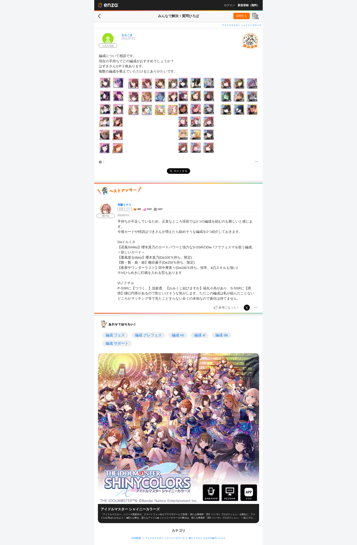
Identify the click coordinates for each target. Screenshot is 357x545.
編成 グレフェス (148, 335)
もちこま (127, 35)
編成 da (221, 335)
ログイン (229, 5)
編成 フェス (115, 335)
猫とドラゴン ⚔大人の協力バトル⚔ (207, 538)
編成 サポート (117, 343)
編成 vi (199, 335)
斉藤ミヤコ (124, 204)
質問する (241, 16)
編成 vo (178, 335)
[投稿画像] (138, 116)
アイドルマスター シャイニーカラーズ (241, 25)
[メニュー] (256, 162)
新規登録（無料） (249, 5)
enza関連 (136, 538)
